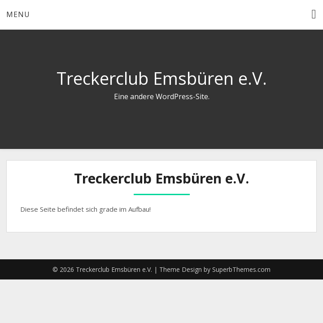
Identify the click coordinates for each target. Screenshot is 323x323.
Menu (18, 14)
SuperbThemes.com (241, 269)
